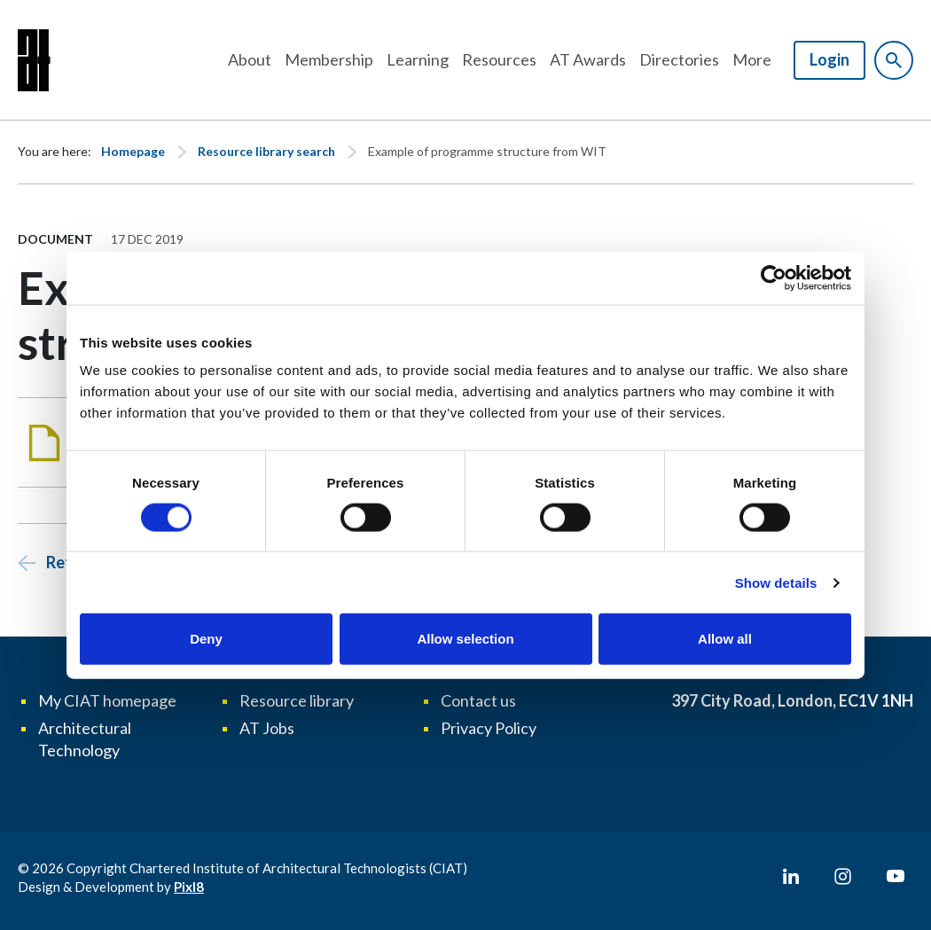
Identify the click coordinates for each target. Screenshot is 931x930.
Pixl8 (189, 887)
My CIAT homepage (107, 700)
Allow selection (465, 638)
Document (55, 238)
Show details (776, 582)
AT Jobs (266, 728)
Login (829, 59)
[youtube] (895, 877)
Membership (329, 59)
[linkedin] (791, 877)
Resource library (296, 700)
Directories (679, 59)
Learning (418, 59)
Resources (499, 59)
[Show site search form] (893, 60)
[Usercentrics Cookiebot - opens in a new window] (773, 277)
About (249, 59)
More (751, 59)
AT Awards (588, 59)
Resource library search (266, 151)
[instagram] (843, 877)
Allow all (725, 638)
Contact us (478, 700)
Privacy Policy (488, 728)
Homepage (133, 151)
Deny (206, 638)
